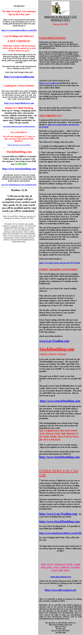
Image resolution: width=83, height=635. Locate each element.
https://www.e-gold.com (49, 83)
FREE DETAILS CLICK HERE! (19, 145)
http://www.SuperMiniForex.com (19, 103)
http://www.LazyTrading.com (58, 513)
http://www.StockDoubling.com (60, 401)
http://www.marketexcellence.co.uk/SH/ (19, 30)
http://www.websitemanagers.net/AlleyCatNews (19, 126)
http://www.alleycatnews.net (60, 590)
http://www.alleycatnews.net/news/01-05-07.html (59, 263)
